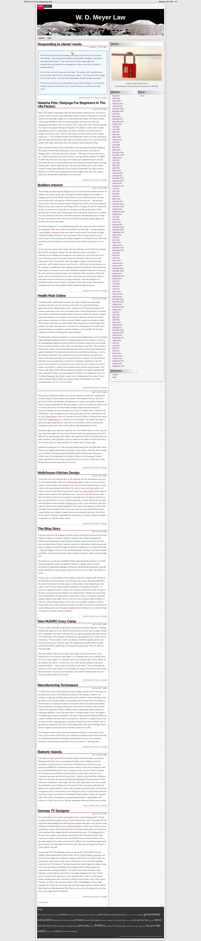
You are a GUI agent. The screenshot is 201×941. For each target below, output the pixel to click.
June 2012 (116, 315)
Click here (50, 593)
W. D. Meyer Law (100, 17)
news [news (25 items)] (158, 920)
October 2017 (117, 183)
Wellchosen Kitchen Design (58, 473)
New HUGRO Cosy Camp (57, 621)
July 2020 (115, 127)
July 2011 (115, 343)
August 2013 (116, 279)
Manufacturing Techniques (58, 685)
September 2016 (118, 212)
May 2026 (115, 96)
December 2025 (118, 109)
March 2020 (116, 137)
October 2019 (117, 140)
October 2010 (117, 364)
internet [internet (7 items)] (110, 920)
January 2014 (117, 266)
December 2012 (118, 299)
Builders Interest (50, 185)
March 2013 (116, 292)
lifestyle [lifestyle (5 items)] (129, 920)
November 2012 (118, 302)
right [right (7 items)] (123, 926)
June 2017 (116, 191)
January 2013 (117, 297)
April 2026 (116, 98)
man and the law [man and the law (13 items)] (140, 920)
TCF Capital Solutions (51, 420)
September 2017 (118, 186)
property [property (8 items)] (109, 926)
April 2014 (116, 258)
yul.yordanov (158, 936)
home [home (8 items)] (87, 920)
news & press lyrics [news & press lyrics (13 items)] (47, 925)
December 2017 (118, 178)
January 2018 (117, 176)
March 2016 (116, 222)
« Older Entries (43, 902)
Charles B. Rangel (46, 550)
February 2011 (117, 356)
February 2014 (117, 263)
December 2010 (118, 361)
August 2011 (116, 340)
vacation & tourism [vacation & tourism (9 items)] (69, 931)
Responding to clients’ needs (60, 44)
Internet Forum (94, 584)
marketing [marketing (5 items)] (151, 920)
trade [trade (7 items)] (52, 931)
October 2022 (117, 124)
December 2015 (118, 227)
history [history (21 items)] (80, 920)
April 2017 (116, 196)
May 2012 (115, 317)
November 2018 (118, 155)
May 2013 (115, 286)
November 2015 (118, 230)
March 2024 (116, 116)
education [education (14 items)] (103, 914)
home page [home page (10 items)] (94, 920)
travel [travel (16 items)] (58, 931)
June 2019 (116, 145)
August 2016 (116, 214)
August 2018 (116, 158)
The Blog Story (49, 528)
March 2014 (116, 261)
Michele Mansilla (74, 826)
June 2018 (116, 163)
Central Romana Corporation (49, 232)
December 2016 (118, 204)
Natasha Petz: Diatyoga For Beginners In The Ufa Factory (71, 104)
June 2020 (116, 129)
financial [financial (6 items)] (140, 915)
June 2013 (116, 284)
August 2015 (116, 235)
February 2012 (117, 325)
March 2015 (116, 243)
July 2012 (115, 312)
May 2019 (115, 147)
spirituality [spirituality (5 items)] (142, 926)
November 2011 (118, 333)
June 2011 (116, 346)
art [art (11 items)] (39, 914)
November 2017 (118, 181)
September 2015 (118, 232)
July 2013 (115, 281)
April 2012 (116, 320)
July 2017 (115, 188)
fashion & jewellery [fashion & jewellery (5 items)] (131, 915)
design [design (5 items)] (96, 915)
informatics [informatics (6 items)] (103, 920)
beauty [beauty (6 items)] (56, 915)
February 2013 (117, 294)
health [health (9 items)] (73, 920)
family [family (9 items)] (123, 914)
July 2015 (115, 237)
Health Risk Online (52, 296)
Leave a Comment (101, 98)
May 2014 (115, 255)
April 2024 (116, 114)
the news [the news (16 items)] (151, 925)
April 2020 (116, 134)
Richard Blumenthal (75, 482)
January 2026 (117, 106)
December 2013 (118, 268)
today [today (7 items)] (48, 931)
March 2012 (116, 322)
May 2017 (115, 194)
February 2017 (117, 201)
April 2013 (116, 289)
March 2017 (116, 199)
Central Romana (91, 433)
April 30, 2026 (96, 299)
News (49, 38)
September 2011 (118, 338)
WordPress (142, 936)
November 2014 (118, 250)
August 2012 (116, 310)
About (48, 6)
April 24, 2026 (96, 755)
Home (40, 6)
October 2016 (117, 209)
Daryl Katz (65, 172)
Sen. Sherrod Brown (93, 219)
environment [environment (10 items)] (114, 914)
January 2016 (117, 225)
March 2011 (116, 353)
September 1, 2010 (95, 47)
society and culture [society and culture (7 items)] (132, 926)
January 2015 (117, 245)
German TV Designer (53, 811)
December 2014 (118, 248)
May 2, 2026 (97, 109)
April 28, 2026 (96, 532)
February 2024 (117, 119)
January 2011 (117, 358)
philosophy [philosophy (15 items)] (84, 925)
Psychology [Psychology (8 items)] (117, 926)
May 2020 (115, 132)
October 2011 (117, 335)
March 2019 (116, 150)
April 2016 (116, 219)
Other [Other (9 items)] (75, 926)
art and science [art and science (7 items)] (45, 915)
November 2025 (118, 111)
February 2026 (117, 104)
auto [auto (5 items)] (52, 915)
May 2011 (115, 348)
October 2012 (117, 304)
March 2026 (116, 101)
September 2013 (118, 276)
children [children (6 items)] (86, 915)
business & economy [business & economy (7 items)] (75, 915)
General (41, 38)
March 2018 (116, 170)
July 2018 (115, 160)
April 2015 (116, 240)
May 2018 (115, 165)
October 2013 (117, 274)
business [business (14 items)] (63, 914)
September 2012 (118, 307)
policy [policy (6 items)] (92, 926)
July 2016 (115, 217)
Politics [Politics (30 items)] (100, 925)
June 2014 (116, 253)
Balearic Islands (50, 752)
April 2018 (116, 168)
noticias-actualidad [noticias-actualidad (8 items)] (65, 926)
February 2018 (117, 173)
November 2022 (118, 122)
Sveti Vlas (92, 241)
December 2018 (118, 152)
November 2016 (118, 207)
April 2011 (116, 351)
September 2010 (118, 366)
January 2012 (117, 328)
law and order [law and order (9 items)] (120, 920)
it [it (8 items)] (113, 920)
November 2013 (118, 271)
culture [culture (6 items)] (91, 915)
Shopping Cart (71, 503)
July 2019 (115, 142)
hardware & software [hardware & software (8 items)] (62, 920)
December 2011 (118, 330)
